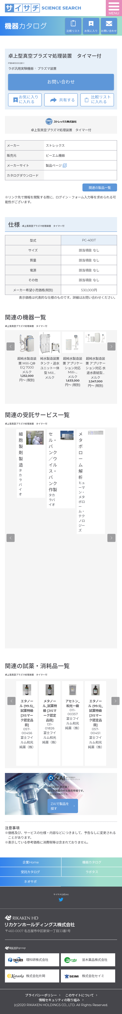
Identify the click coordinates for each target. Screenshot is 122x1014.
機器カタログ (40, 26)
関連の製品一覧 (100, 188)
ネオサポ (30, 882)
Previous (11, 346)
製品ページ (54, 165)
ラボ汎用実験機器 (21, 69)
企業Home (31, 862)
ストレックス (55, 146)
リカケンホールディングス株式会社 (40, 921)
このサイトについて (79, 995)
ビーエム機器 (55, 156)
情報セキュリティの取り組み (59, 1000)
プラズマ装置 (46, 69)
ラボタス (91, 872)
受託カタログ (30, 872)
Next (111, 346)
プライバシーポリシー (41, 995)
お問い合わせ (61, 82)
